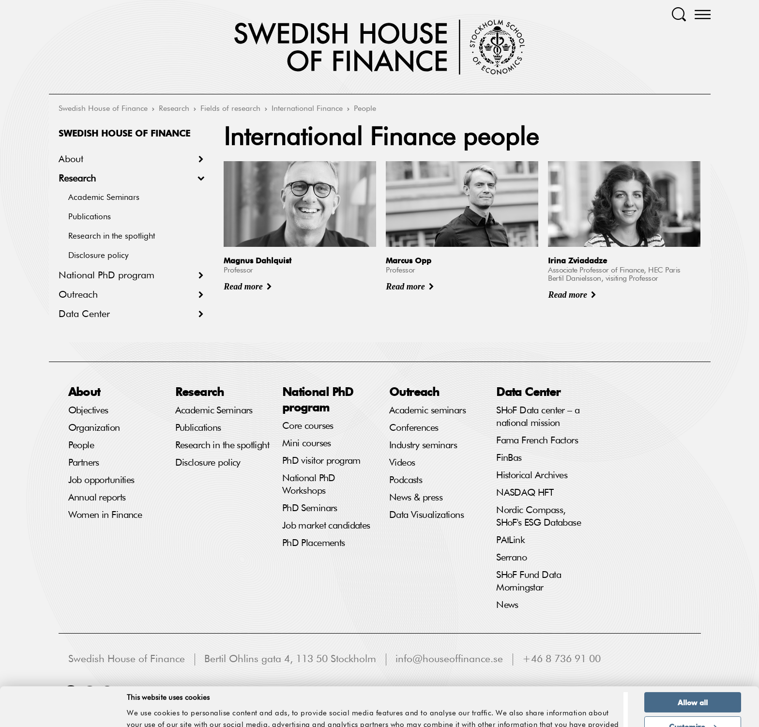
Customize (693, 687)
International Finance (307, 109)
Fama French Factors (537, 440)
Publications (89, 217)
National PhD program (106, 275)
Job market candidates (326, 525)
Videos (402, 463)
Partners (83, 463)
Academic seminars (427, 410)
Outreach (78, 295)
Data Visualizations (426, 515)
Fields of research (230, 109)
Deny (692, 711)
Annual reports (97, 497)
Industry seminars (423, 445)
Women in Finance (105, 515)
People (365, 109)
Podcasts (405, 480)
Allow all (693, 663)
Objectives (88, 410)
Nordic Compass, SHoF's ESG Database (538, 516)
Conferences (414, 428)
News (507, 605)
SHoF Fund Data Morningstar (528, 581)
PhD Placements (313, 543)
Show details (592, 697)
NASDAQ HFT (524, 493)
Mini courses (306, 443)
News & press (415, 497)
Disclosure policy (98, 256)
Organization (94, 428)
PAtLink (510, 540)
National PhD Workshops (308, 484)
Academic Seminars (103, 198)
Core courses (308, 426)
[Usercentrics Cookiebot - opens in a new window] (62, 714)
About (71, 159)
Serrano (511, 557)
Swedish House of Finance (103, 109)
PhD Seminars (309, 508)
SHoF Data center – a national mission (537, 417)
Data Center (84, 314)
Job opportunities (101, 480)
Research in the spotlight (111, 236)
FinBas (509, 458)
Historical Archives (531, 475)
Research (174, 109)
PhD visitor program (321, 461)
